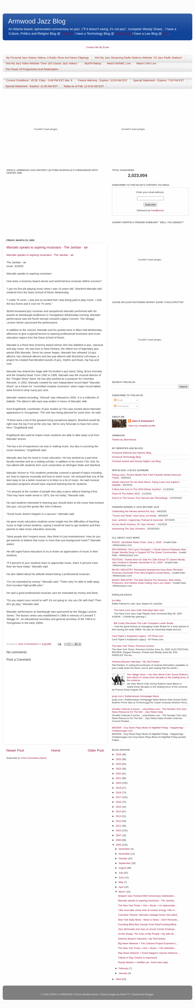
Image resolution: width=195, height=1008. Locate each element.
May (121, 882)
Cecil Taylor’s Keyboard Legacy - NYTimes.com (137, 636)
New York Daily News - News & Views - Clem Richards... (148, 919)
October (123, 858)
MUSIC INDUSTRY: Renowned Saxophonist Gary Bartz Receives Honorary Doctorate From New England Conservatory (147, 571)
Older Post (96, 750)
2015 (119, 806)
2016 (119, 802)
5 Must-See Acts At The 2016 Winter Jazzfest (136, 489)
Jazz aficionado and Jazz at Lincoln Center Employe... (147, 929)
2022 (119, 773)
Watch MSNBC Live (119, 63)
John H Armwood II (143, 421)
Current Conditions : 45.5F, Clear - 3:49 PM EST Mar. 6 (39, 80)
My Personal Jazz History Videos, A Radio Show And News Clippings (47, 57)
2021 (119, 778)
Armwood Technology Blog (126, 457)
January (123, 973)
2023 (119, 768)
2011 (119, 825)
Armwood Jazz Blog (37, 21)
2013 (119, 816)
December (125, 849)
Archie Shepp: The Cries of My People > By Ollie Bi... (147, 933)
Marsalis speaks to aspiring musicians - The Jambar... (147, 900)
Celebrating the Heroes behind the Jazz (133, 511)
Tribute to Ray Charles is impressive (137, 957)
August (123, 868)
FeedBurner (157, 210)
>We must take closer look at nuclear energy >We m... (147, 910)
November (125, 853)
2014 (119, 811)
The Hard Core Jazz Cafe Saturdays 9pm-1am (139, 610)
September (125, 863)
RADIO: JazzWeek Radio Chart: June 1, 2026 (136, 542)
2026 (119, 754)
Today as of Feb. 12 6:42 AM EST (83, 86)
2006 (119, 840)
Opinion (66, 33)
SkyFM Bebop (92, 63)
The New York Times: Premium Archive (133, 646)
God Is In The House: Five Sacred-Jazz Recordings (140, 498)
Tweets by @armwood (124, 439)
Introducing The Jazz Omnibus (128, 528)
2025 (119, 759)
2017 (119, 797)
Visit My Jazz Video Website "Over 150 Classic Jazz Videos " (42, 63)
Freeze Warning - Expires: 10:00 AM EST (102, 80)
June (122, 877)
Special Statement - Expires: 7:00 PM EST (158, 80)
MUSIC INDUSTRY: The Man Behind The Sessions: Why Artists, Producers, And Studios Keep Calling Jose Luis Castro (147, 581)
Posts (118, 400)
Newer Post (15, 750)
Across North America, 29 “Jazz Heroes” (133, 524)
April (121, 887)
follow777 (125, 994)
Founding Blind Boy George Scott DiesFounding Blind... (148, 924)
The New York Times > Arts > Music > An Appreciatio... (147, 905)
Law (165, 33)
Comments (121, 406)
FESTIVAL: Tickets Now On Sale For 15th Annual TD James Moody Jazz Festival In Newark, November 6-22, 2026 (148, 561)
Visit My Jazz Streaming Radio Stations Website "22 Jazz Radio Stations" (138, 57)
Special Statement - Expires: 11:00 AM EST (31, 86)
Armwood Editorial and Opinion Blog (131, 452)
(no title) (116, 600)
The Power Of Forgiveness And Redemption (31, 69)
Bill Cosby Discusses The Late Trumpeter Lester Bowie (143, 623)
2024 (119, 764)
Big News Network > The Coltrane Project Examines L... (148, 943)
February (124, 968)
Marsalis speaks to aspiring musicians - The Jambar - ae (47, 247)
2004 (119, 979)
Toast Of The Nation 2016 (126, 493)
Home (55, 750)
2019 (119, 787)
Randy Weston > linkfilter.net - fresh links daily (143, 962)
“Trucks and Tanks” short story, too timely (134, 515)
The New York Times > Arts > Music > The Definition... (147, 948)
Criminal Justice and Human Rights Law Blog (136, 461)
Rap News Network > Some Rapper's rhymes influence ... (149, 953)
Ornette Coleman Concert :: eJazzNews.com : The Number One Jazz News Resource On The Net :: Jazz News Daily (149, 710)
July (121, 872)
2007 (119, 835)
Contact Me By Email (97, 47)
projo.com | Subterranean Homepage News (135, 696)
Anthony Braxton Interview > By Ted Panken (136, 661)
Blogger (149, 994)
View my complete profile (141, 425)
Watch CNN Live (146, 63)
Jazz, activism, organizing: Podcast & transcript (137, 520)
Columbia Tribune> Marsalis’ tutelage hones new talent (147, 914)
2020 (119, 783)
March (122, 891)
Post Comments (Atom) (34, 758)
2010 (119, 830)
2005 (119, 844)
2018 (119, 792)
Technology (123, 33)
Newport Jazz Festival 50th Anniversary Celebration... (147, 896)
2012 (119, 821)
